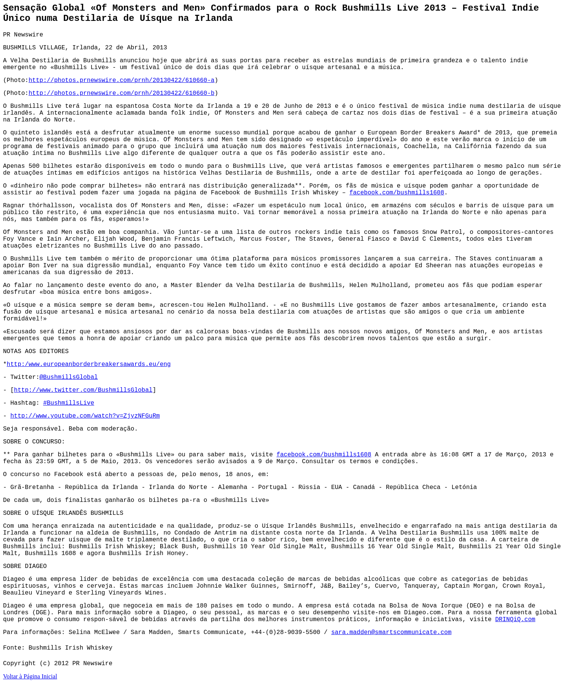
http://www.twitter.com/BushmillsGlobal (83, 390)
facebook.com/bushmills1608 (396, 192)
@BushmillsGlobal (68, 377)
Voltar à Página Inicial (30, 676)
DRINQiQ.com (515, 619)
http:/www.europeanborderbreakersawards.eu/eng (89, 364)
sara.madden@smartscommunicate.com (391, 632)
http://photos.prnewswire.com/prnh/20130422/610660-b (121, 93)
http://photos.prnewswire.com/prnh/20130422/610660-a (121, 80)
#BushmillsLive (68, 403)
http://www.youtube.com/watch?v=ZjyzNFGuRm (85, 416)
